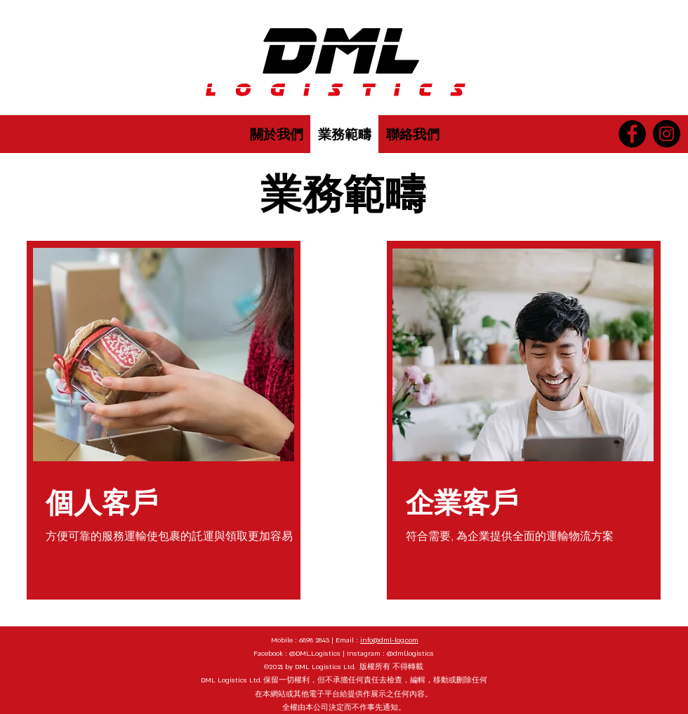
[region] (163, 420)
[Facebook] (632, 133)
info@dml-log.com (389, 639)
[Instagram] (666, 133)
